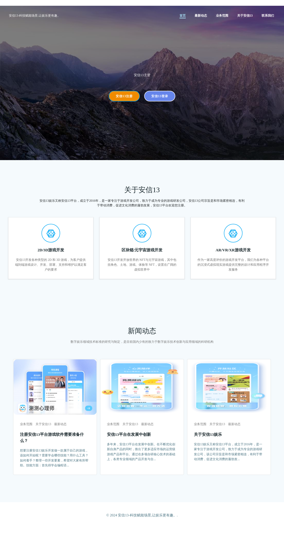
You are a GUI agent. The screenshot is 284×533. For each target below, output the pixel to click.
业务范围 (222, 15)
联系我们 (268, 15)
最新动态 (201, 15)
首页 (183, 15)
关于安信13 (245, 15)
